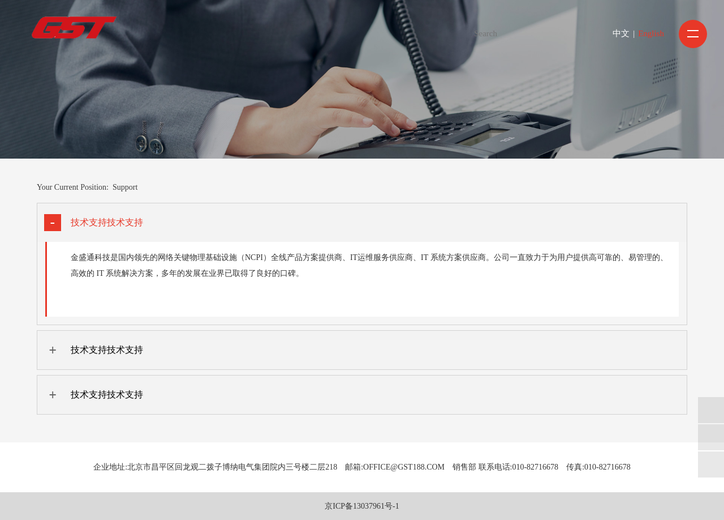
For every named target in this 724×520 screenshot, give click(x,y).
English (651, 33)
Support (125, 187)
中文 (621, 33)
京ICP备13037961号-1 (362, 506)
